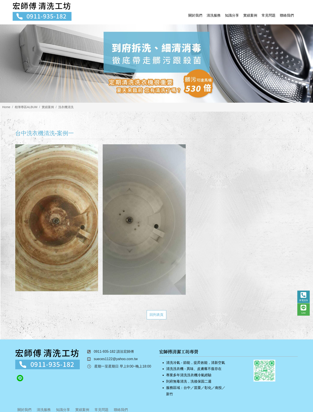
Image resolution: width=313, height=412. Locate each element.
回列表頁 (156, 287)
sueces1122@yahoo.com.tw (116, 332)
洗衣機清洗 (65, 109)
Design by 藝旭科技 (156, 405)
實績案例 (48, 109)
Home (6, 109)
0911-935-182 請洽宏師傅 (114, 324)
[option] (156, 65)
